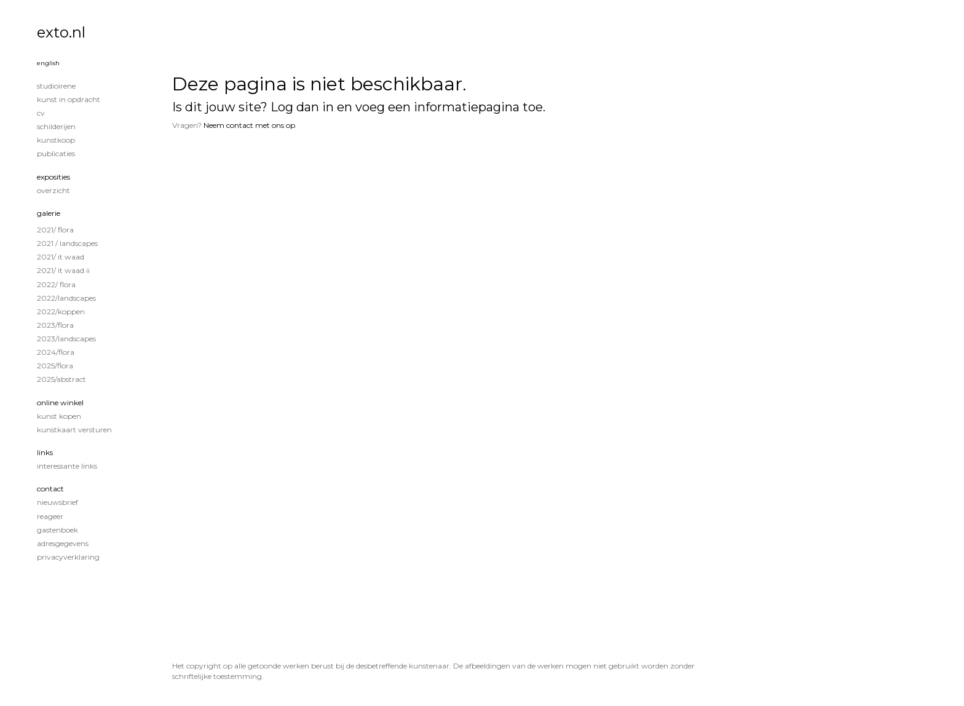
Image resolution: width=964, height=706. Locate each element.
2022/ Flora (56, 284)
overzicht (53, 190)
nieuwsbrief (57, 502)
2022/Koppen (61, 311)
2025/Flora (55, 365)
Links (45, 452)
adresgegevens (63, 543)
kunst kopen (59, 416)
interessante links (67, 465)
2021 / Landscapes (67, 243)
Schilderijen (56, 126)
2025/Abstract (61, 379)
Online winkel (60, 402)
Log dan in (302, 107)
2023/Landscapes (66, 338)
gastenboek (57, 529)
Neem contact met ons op (249, 125)
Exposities (53, 176)
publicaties (56, 153)
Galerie (48, 213)
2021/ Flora (55, 229)
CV (41, 112)
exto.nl (61, 32)
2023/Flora (55, 325)
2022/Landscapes (66, 298)
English (48, 63)
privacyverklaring (68, 556)
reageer (50, 516)
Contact (50, 488)
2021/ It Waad (60, 256)
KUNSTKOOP (56, 140)
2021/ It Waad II (63, 270)
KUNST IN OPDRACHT (68, 99)
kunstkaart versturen (74, 429)
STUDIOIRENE (56, 85)
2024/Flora (55, 352)
